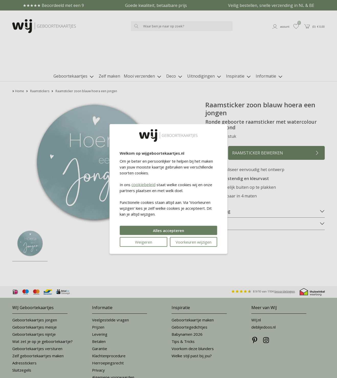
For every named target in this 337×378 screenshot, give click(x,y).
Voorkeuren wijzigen (193, 241)
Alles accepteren (168, 230)
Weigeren (143, 241)
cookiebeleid (143, 184)
